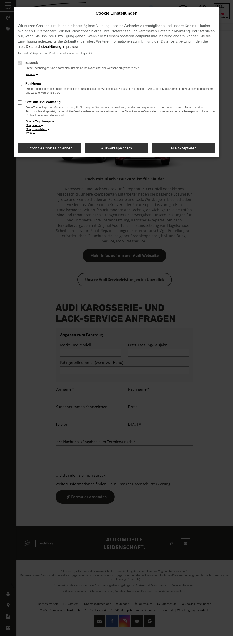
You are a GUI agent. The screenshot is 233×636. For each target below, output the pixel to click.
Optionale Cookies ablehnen (49, 148)
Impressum (71, 47)
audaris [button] (32, 74)
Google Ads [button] (34, 125)
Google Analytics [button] (38, 129)
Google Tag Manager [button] (40, 121)
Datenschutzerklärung (43, 47)
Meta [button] (30, 133)
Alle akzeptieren (183, 148)
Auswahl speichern (116, 148)
